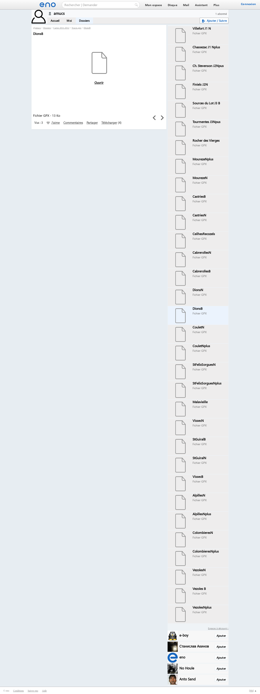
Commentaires (73, 123)
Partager (92, 123)
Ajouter (221, 636)
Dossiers (84, 21)
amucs (38, 28)
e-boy (183, 635)
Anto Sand (187, 679)
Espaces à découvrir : (218, 628)
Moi (69, 21)
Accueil (55, 21)
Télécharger (109, 123)
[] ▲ (253, 690)
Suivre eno (33, 690)
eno (182, 657)
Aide (44, 690)
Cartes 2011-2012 (61, 28)
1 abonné (221, 13)
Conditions (18, 690)
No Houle (186, 668)
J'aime (53, 123)
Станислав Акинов (194, 646)
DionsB (87, 28)
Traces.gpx (76, 28)
